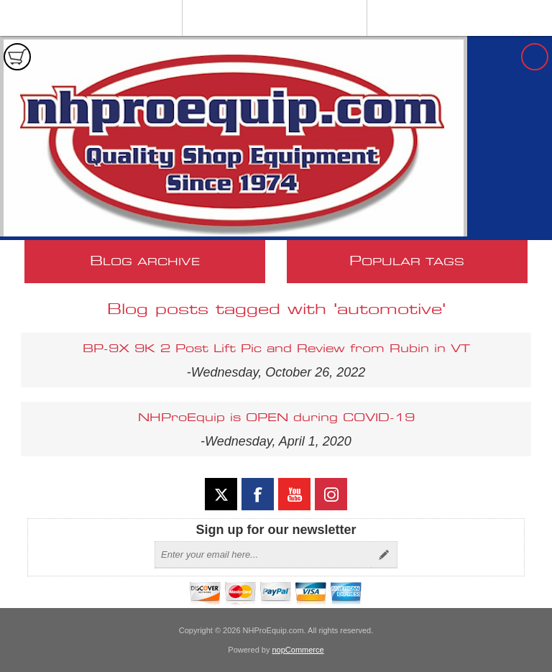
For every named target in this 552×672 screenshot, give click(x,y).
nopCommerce (298, 649)
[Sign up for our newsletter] (263, 555)
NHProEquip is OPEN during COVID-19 (276, 418)
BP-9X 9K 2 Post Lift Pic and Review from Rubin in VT (276, 349)
